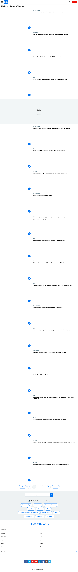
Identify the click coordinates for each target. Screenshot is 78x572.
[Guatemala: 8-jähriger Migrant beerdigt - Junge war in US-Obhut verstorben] (55, 338)
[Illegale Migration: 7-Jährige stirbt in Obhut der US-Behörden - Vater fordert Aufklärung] (55, 406)
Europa (3, 533)
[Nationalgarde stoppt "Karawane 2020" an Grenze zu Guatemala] (55, 181)
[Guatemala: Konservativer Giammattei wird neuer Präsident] (55, 249)
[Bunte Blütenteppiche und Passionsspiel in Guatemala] (55, 316)
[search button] (51, 495)
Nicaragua (35, 32)
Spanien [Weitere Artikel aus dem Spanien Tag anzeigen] (31, 509)
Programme (43, 546)
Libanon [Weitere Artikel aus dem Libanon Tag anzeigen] (40, 509)
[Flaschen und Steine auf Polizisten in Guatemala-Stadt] (55, 20)
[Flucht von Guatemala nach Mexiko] (55, 204)
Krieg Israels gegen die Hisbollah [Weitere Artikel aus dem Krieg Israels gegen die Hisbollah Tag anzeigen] (29, 512)
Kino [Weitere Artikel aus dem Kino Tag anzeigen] (48, 509)
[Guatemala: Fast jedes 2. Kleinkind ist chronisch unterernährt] (55, 226)
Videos (3, 546)
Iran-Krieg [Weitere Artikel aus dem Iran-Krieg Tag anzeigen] (37, 505)
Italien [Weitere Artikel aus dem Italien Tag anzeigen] (56, 512)
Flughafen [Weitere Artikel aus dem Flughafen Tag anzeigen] (49, 516)
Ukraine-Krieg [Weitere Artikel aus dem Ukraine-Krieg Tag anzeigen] (26, 505)
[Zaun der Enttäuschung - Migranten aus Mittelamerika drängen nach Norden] (55, 450)
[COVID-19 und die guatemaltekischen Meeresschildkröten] (55, 159)
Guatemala (36, 55)
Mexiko (35, 171)
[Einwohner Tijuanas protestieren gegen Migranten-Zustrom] (55, 428)
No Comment (36, 10)
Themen (3, 529)
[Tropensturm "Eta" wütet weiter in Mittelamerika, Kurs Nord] (55, 65)
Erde (41, 536)
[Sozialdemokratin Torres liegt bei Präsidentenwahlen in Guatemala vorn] (55, 294)
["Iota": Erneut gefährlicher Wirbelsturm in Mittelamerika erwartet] (55, 43)
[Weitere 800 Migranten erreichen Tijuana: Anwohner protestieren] (55, 473)
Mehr (2, 556)
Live (74, 2)
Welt (34, 77)
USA (34, 373)
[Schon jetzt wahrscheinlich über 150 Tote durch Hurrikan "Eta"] (55, 88)
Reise (2, 543)
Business (3, 536)
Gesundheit (43, 540)
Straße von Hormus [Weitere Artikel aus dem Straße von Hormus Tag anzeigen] (50, 505)
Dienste (3, 552)
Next (2, 540)
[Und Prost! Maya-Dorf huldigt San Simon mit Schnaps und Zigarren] (55, 137)
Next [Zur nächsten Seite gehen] (55, 487)
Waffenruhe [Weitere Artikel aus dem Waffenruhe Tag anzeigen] (29, 516)
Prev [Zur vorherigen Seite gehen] (23, 487)
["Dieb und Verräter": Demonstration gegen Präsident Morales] (55, 361)
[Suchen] (39, 495)
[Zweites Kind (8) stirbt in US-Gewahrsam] (55, 383)
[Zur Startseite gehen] (6, 2)
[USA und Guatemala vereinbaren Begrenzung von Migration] (55, 271)
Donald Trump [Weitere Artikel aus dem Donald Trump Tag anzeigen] (46, 512)
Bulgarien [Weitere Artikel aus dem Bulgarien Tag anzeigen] (39, 516)
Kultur (41, 543)
